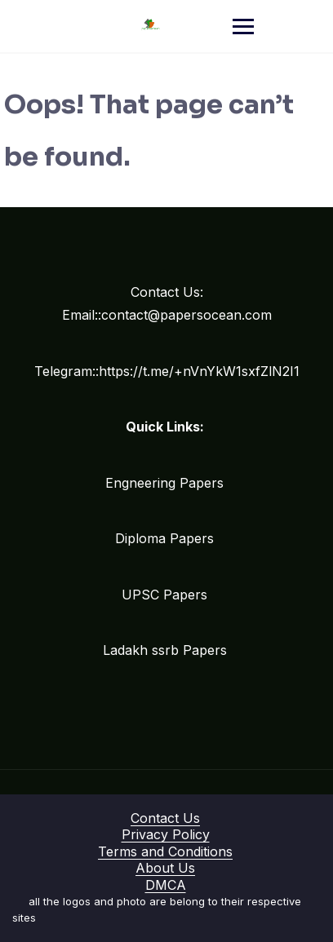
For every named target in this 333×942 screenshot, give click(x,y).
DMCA (165, 885)
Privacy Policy (166, 834)
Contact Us (165, 818)
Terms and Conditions (165, 851)
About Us (165, 868)
